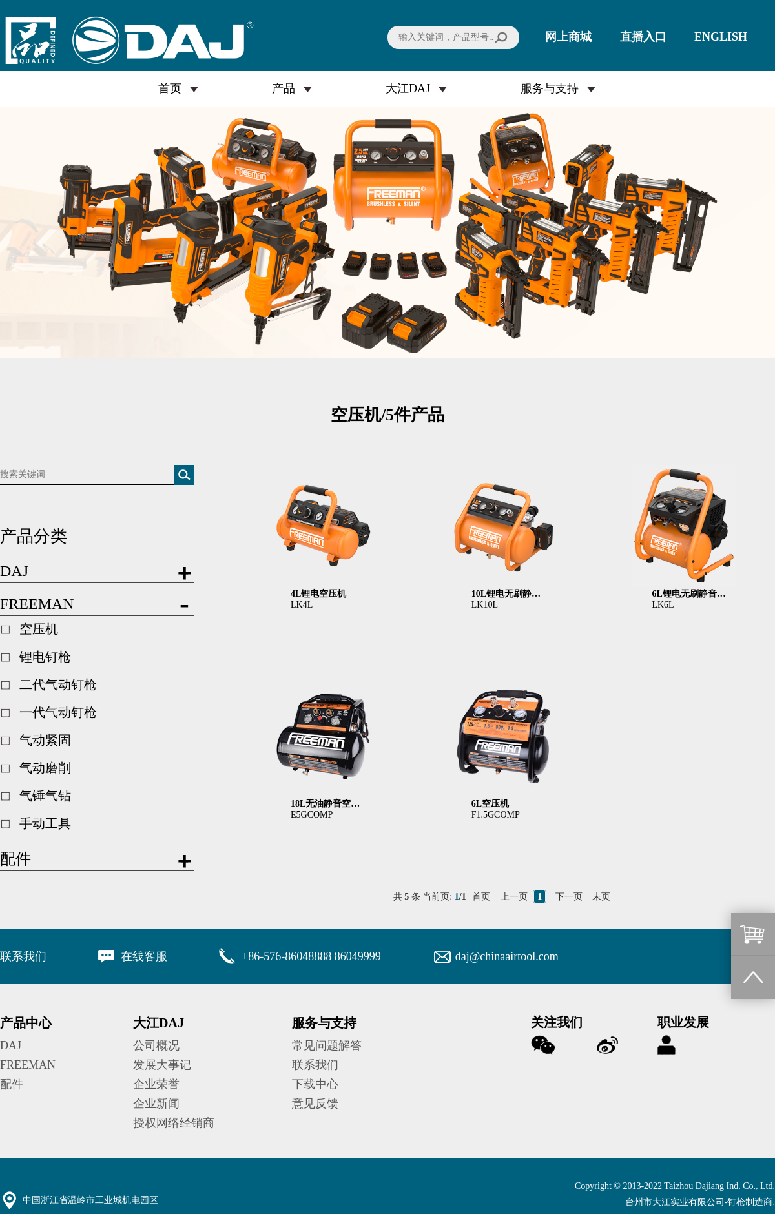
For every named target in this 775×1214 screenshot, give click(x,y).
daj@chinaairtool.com (507, 956)
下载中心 (315, 1084)
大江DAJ (408, 88)
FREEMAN (28, 1064)
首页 (169, 88)
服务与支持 (550, 88)
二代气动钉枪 (58, 684)
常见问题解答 (327, 1045)
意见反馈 (315, 1103)
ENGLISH (720, 36)
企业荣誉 (156, 1084)
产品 (283, 88)
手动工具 (45, 823)
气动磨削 (45, 768)
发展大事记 (162, 1064)
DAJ (10, 1045)
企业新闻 (156, 1103)
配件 (11, 1084)
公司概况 (156, 1045)
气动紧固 (45, 740)
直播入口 (643, 36)
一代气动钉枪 (58, 712)
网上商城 (568, 36)
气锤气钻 (45, 795)
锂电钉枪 (45, 657)
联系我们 (315, 1064)
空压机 (38, 629)
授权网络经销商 (173, 1122)
